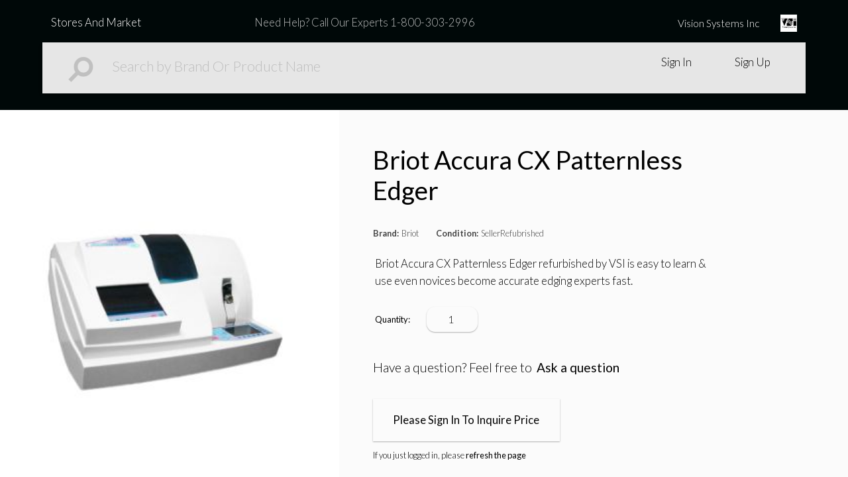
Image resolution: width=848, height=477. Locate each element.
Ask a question (578, 367)
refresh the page (496, 455)
